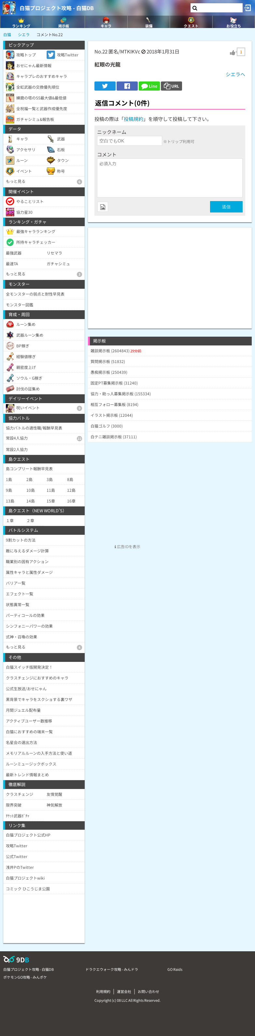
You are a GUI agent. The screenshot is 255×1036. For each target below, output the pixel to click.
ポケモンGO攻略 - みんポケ (25, 977)
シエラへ (235, 74)
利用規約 (103, 991)
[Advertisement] (170, 273)
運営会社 (124, 991)
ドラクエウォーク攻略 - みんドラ (111, 969)
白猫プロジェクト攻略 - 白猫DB (57, 8)
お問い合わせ (148, 991)
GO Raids (174, 969)
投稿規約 (133, 118)
